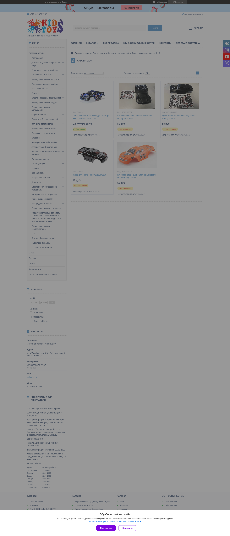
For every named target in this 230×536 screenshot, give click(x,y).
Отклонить (128, 528)
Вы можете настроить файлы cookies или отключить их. (114, 521)
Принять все (106, 528)
